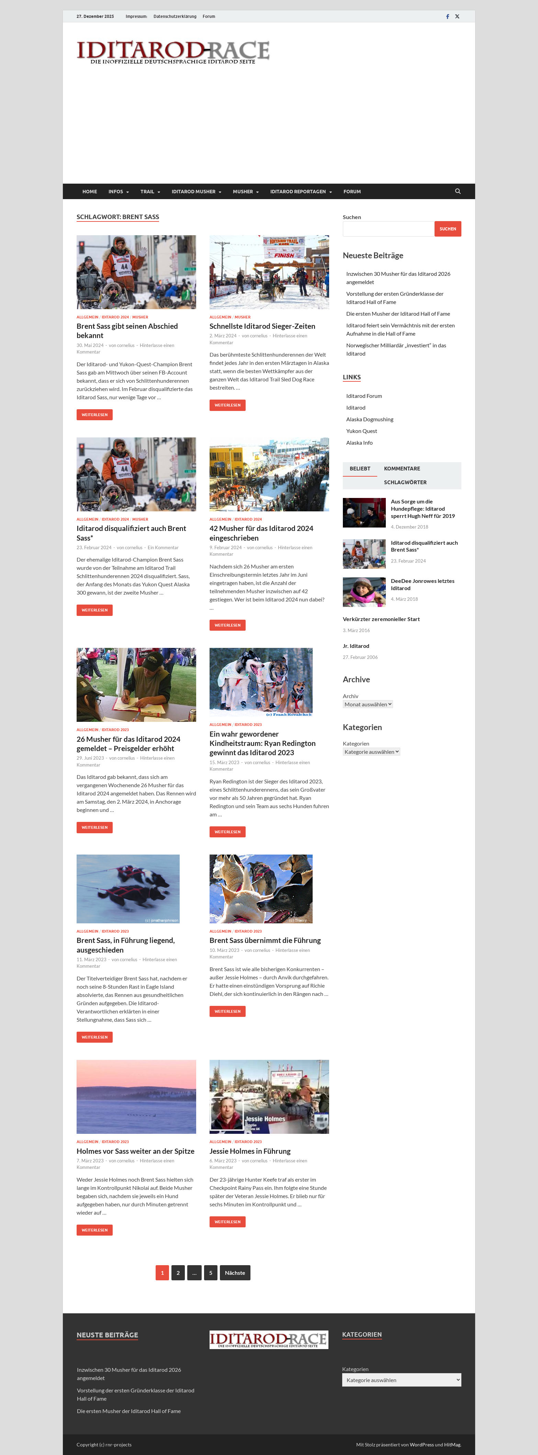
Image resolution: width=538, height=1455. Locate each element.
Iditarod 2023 (115, 729)
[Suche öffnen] (458, 191)
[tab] (360, 469)
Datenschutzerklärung (175, 16)
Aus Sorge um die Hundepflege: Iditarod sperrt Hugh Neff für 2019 (423, 508)
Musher (243, 191)
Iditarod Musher (193, 191)
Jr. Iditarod (356, 645)
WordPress (422, 1444)
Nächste (235, 1272)
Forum (209, 16)
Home (89, 191)
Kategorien (356, 743)
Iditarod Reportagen (298, 191)
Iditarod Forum (364, 395)
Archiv (350, 696)
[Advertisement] (269, 132)
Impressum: (136, 16)
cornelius (126, 345)
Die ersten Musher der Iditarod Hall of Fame (398, 313)
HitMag (452, 1444)
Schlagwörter (405, 482)
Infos (116, 191)
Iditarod (356, 407)
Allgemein (87, 317)
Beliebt (360, 469)
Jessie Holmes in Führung (250, 1151)
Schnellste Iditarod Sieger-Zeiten (262, 326)
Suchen (352, 217)
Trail (147, 191)
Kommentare (402, 469)
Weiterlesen (92, 413)
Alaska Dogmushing (369, 419)
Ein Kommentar (163, 547)
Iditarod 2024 (115, 317)
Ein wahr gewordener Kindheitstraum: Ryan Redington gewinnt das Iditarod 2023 (263, 743)
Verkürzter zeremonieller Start (381, 619)
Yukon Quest (361, 430)
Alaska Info (359, 442)
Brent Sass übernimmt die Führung (265, 940)
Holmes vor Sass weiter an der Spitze (135, 1151)
